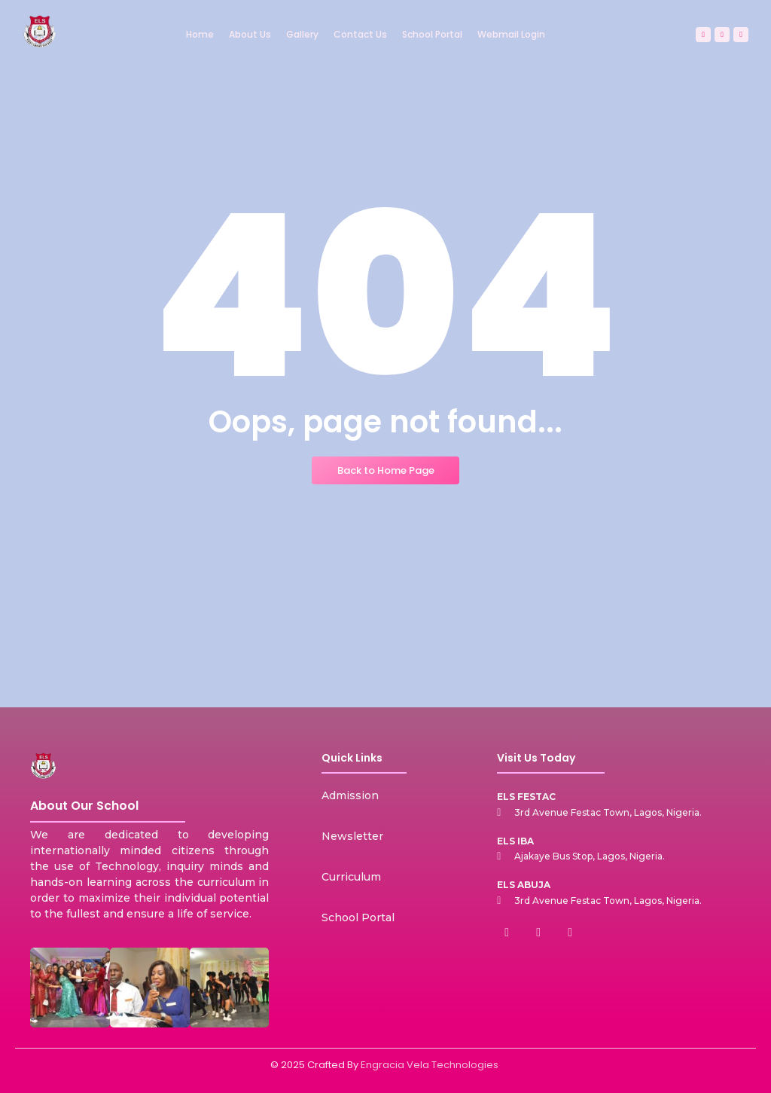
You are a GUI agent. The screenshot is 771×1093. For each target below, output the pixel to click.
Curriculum (351, 877)
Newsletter (352, 836)
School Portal (358, 917)
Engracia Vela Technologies (429, 1065)
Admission (350, 795)
